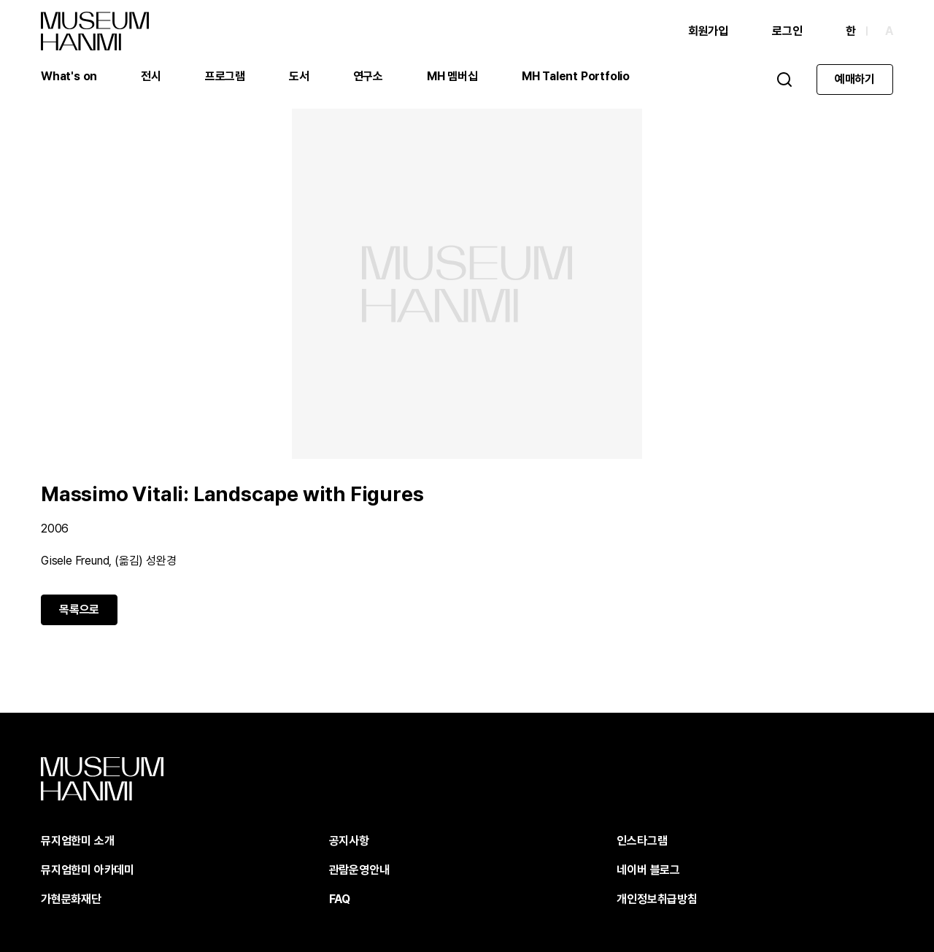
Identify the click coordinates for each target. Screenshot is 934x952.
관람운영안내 (359, 870)
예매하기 (855, 79)
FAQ (339, 899)
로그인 (787, 31)
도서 (299, 76)
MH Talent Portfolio (576, 76)
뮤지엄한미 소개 (77, 841)
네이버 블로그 (648, 870)
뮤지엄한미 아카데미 (87, 870)
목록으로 (79, 609)
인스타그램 (642, 841)
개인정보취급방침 (657, 899)
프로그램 (225, 76)
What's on (69, 76)
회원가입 (708, 31)
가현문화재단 (71, 899)
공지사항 (349, 841)
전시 (151, 76)
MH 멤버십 (452, 76)
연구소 (368, 76)
